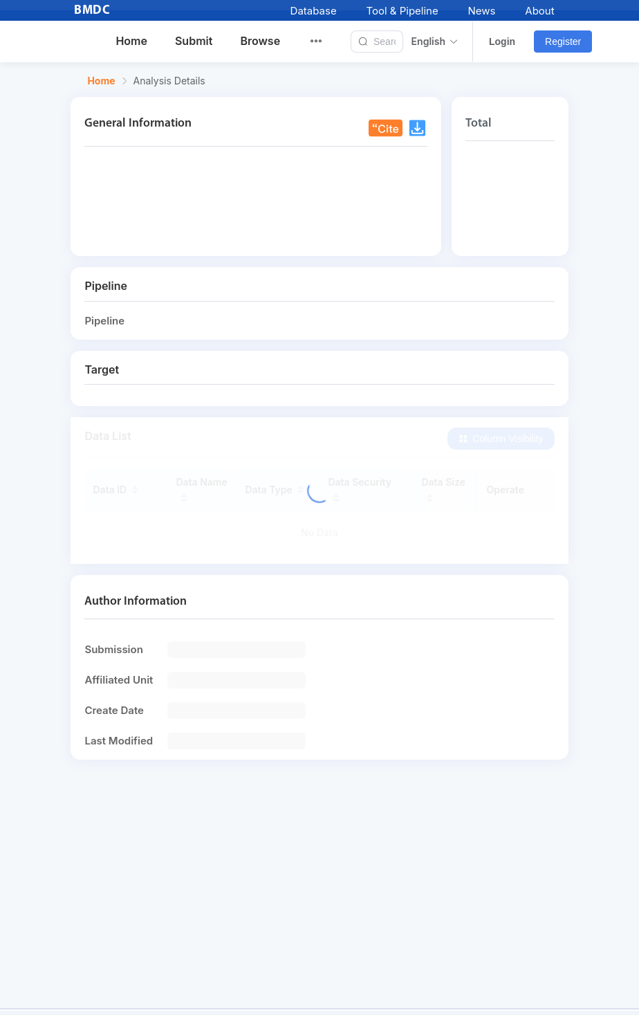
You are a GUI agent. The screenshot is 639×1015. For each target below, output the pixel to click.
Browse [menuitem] (260, 41)
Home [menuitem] (131, 41)
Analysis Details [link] (169, 81)
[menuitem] (324, 41)
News (482, 10)
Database (313, 10)
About (539, 10)
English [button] (435, 41)
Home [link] (101, 81)
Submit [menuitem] (193, 41)
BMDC (92, 10)
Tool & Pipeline (402, 10)
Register (563, 41)
